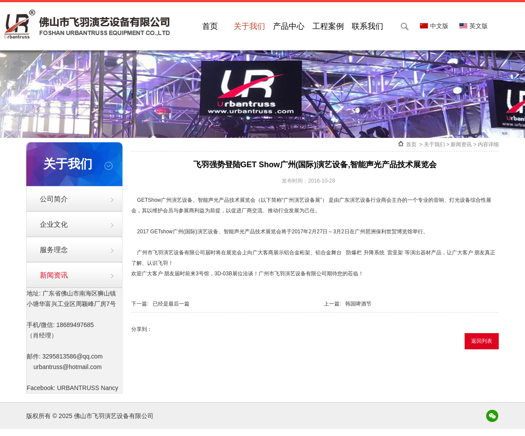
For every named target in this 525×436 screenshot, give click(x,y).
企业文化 (54, 224)
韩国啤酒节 (358, 304)
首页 (210, 26)
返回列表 (481, 341)
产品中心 (288, 26)
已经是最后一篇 (171, 304)
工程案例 (328, 26)
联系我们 (367, 26)
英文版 (473, 25)
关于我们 (249, 26)
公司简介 (54, 199)
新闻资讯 (54, 275)
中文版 (434, 25)
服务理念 (54, 249)
